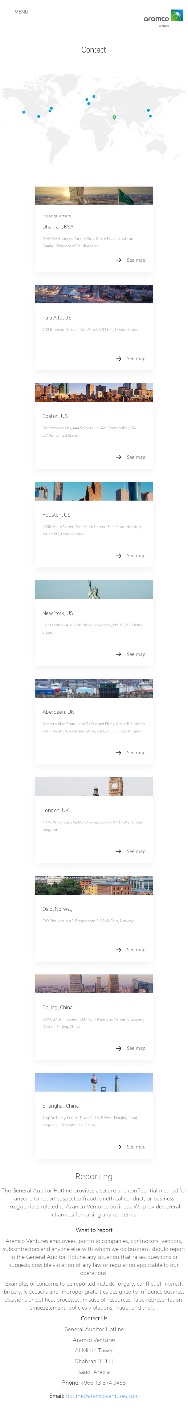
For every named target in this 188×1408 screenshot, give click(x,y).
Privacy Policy (89, 1360)
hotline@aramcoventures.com (101, 1252)
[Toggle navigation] (19, 17)
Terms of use (117, 1360)
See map (136, 252)
